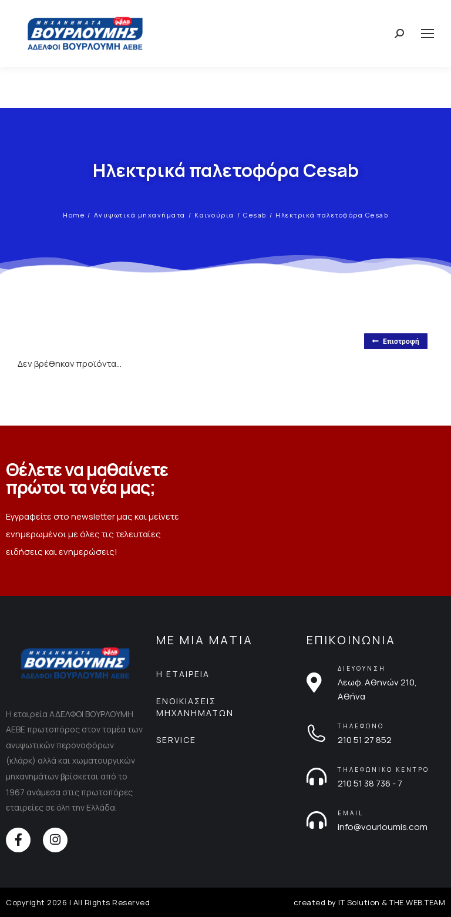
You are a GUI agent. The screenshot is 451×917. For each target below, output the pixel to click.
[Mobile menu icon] (427, 33)
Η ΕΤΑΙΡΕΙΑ (183, 674)
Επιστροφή (395, 341)
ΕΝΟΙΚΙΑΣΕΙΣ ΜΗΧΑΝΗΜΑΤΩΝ (195, 706)
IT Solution (359, 902)
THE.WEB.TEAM (417, 902)
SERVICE (176, 739)
